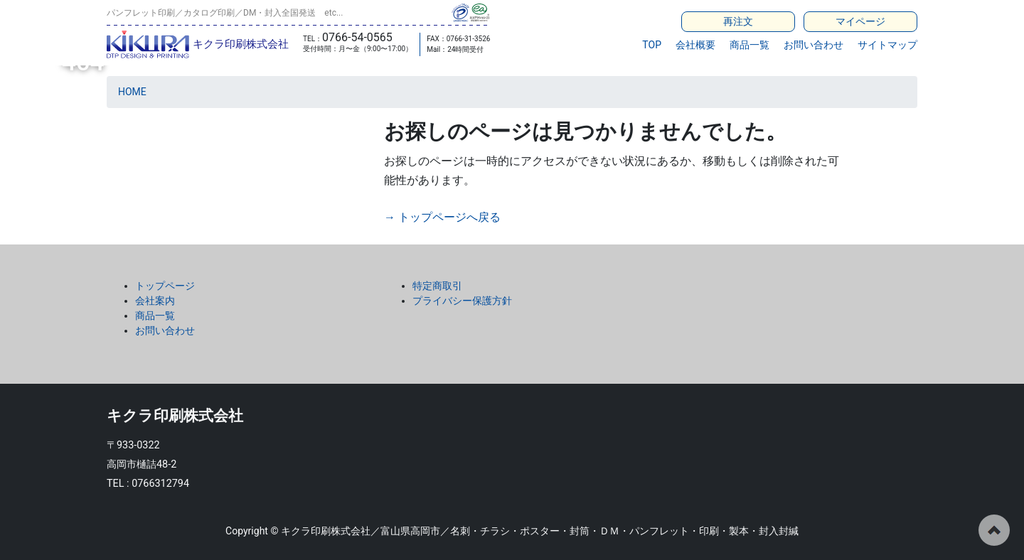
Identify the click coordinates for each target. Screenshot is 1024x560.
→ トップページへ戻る (442, 217)
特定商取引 (437, 285)
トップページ (165, 285)
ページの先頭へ (994, 530)
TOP (651, 44)
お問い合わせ (813, 44)
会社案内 (155, 300)
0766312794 (160, 484)
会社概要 (695, 44)
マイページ (860, 21)
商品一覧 (749, 44)
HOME (132, 91)
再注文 (738, 21)
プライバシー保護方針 (462, 300)
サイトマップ (887, 44)
